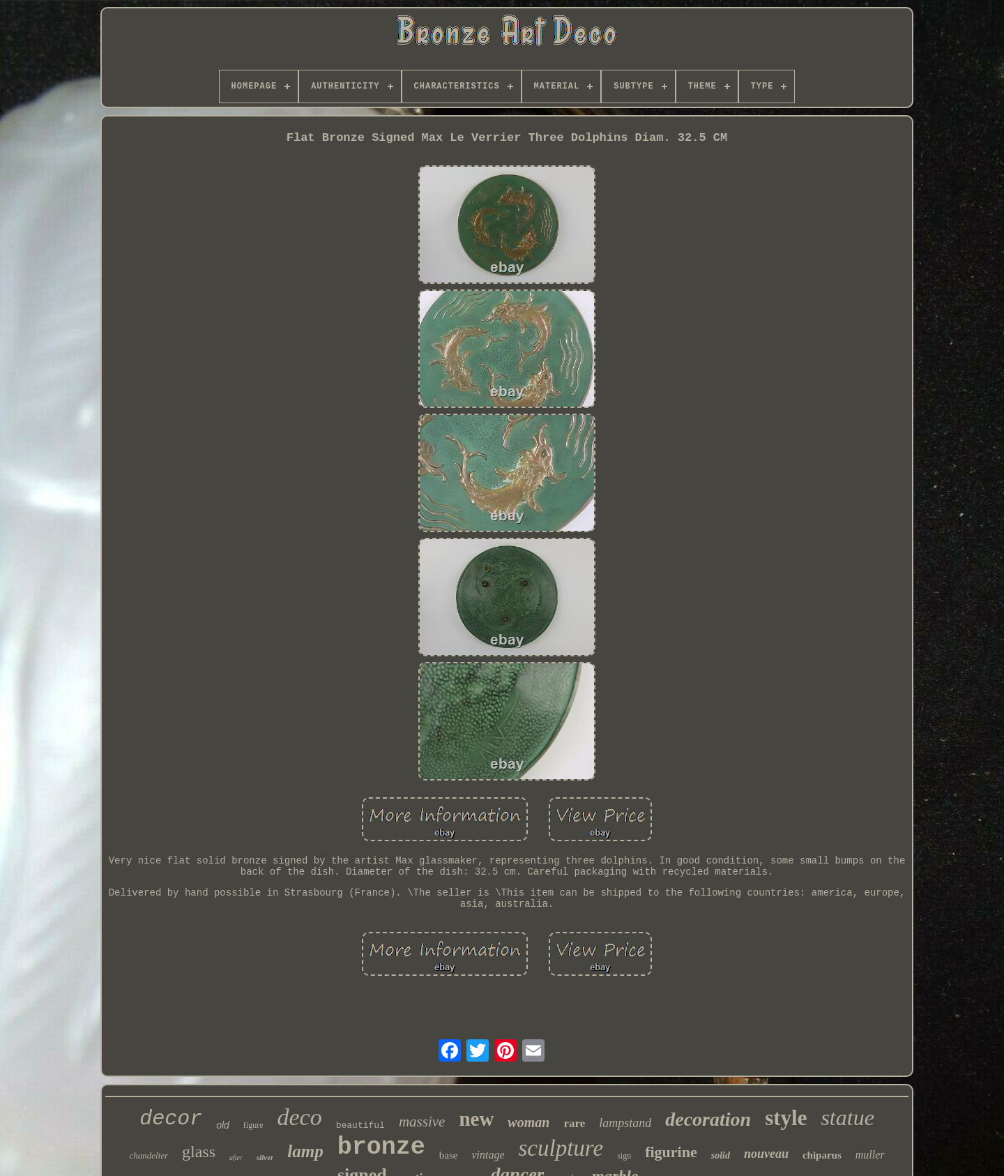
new (476, 1119)
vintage (487, 1155)
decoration (708, 1119)
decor (170, 1119)
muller (870, 1155)
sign (624, 1156)
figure (253, 1125)
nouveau (766, 1154)
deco (299, 1117)
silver (265, 1157)
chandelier (148, 1155)
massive (422, 1121)
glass (198, 1152)
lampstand (625, 1123)
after (236, 1157)
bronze (381, 1147)
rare (574, 1123)
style (786, 1118)
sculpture (561, 1148)
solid (720, 1155)
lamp (305, 1151)
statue (847, 1117)
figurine (671, 1152)
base (448, 1155)
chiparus (822, 1155)
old (222, 1125)
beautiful (360, 1125)
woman (528, 1122)
